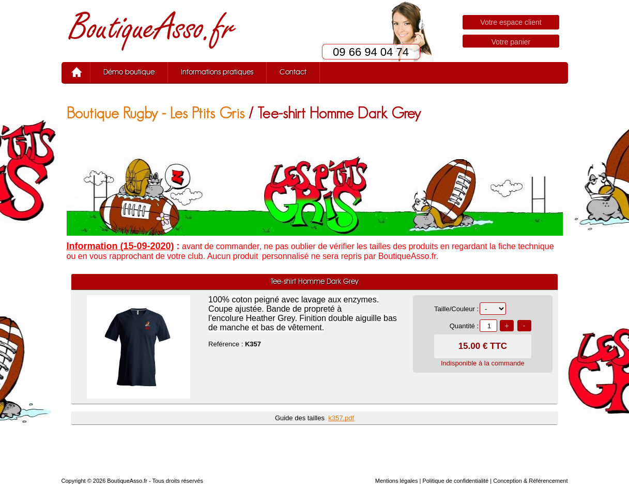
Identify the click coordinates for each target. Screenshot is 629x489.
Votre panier (511, 42)
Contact (293, 72)
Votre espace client (510, 22)
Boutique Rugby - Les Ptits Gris (155, 112)
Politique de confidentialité (455, 481)
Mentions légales (396, 481)
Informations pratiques (217, 72)
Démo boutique (129, 72)
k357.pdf (341, 418)
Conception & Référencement (530, 481)
